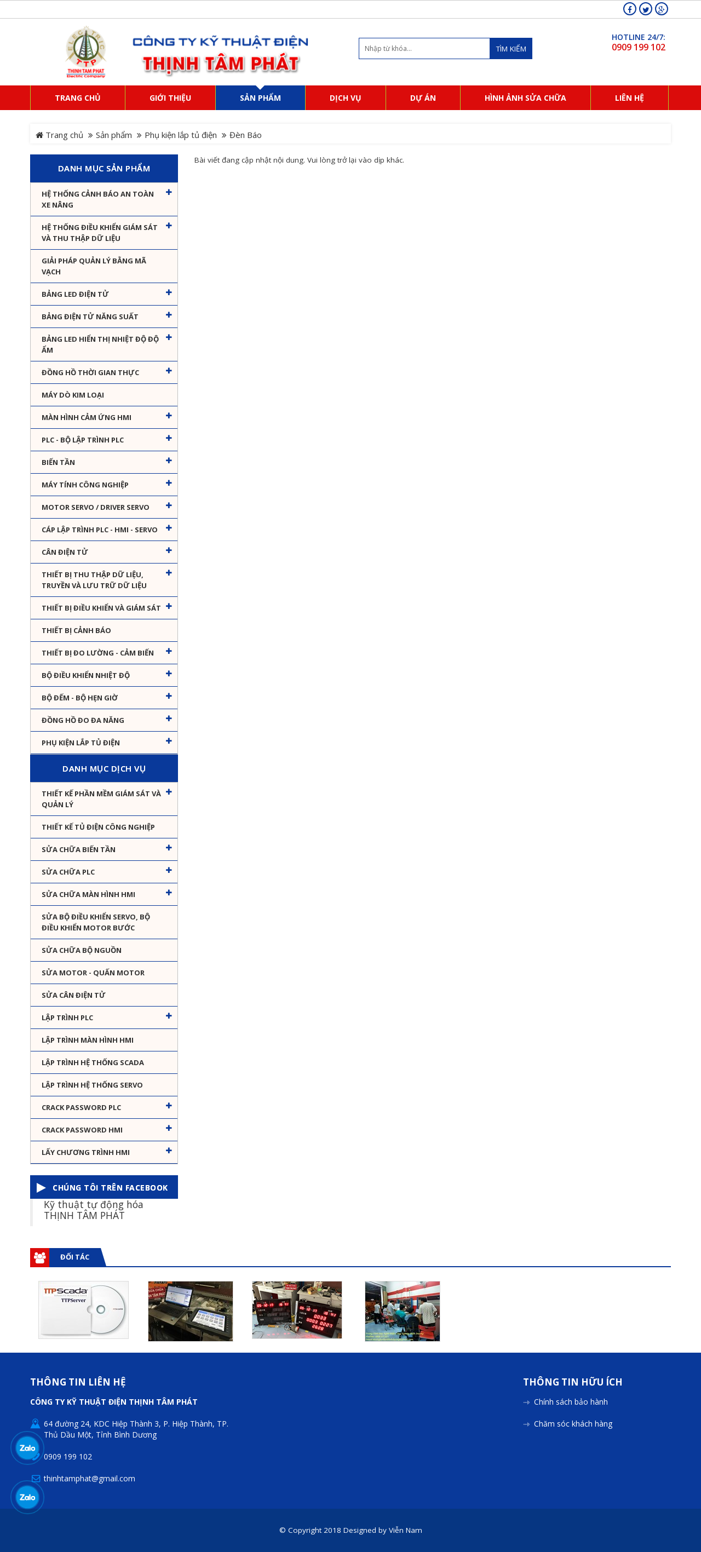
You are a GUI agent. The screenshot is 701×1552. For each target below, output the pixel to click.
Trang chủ (59, 134)
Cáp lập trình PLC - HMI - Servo (100, 529)
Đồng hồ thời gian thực (90, 372)
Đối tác (74, 1257)
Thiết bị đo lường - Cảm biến (98, 653)
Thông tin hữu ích (573, 1382)
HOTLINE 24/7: (638, 37)
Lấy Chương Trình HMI (86, 1152)
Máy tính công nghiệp (85, 485)
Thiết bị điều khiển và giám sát (101, 608)
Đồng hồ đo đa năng (83, 720)
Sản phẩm (114, 134)
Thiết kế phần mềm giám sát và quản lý (101, 799)
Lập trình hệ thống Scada (93, 1062)
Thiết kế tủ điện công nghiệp (98, 827)
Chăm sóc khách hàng (573, 1423)
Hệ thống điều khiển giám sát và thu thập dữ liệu (100, 232)
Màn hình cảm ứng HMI (86, 417)
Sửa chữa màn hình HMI (88, 894)
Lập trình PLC (67, 1017)
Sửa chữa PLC (68, 872)
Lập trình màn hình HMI (88, 1040)
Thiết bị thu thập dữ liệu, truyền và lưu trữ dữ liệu (94, 580)
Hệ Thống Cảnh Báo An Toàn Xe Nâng (98, 199)
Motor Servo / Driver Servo (96, 507)
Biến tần (58, 462)
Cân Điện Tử (65, 552)
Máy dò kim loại (73, 395)
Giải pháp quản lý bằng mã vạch (94, 266)
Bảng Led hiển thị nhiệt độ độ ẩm (100, 344)
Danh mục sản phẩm (104, 168)
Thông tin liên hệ (78, 1382)
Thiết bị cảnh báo (76, 630)
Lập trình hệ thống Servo (92, 1085)
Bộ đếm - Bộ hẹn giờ (80, 698)
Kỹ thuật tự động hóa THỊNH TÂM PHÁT (93, 1209)
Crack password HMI (82, 1130)
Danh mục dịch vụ (104, 768)
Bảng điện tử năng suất (90, 316)
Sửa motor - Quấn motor (93, 973)
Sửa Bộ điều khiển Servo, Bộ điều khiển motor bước (96, 922)
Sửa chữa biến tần (79, 849)
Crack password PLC (81, 1107)
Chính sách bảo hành (571, 1401)
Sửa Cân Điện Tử (74, 995)
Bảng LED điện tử (75, 294)
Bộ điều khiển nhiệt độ (86, 675)
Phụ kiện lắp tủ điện (181, 134)
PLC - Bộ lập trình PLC (83, 440)
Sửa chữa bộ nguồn (82, 950)
